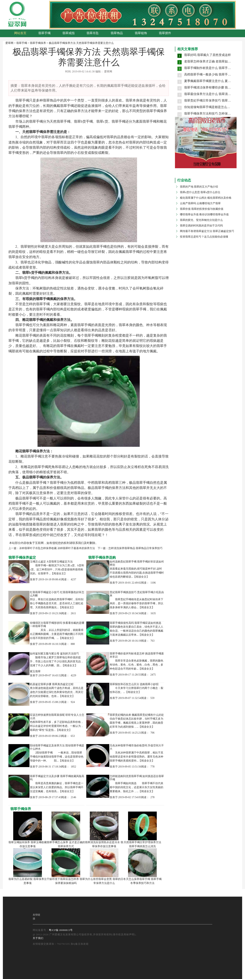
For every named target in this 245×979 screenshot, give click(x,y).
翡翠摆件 (165, 33)
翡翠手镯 (44, 33)
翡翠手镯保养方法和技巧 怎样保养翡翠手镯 (213, 113)
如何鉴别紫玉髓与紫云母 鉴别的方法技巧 (54, 653)
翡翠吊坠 (93, 33)
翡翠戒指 (68, 33)
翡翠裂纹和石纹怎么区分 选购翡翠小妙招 (134, 684)
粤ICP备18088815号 (61, 930)
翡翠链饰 (141, 33)
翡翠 (18, 100)
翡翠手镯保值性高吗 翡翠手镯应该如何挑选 (135, 623)
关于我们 (38, 938)
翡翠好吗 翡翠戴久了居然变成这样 (207, 55)
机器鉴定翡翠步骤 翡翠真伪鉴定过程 (52, 684)
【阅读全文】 (59, 573)
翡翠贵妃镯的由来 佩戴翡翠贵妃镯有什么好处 (137, 714)
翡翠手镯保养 (38, 43)
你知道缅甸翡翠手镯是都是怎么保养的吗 (211, 107)
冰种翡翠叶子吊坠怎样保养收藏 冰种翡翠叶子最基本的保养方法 (57, 548)
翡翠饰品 (117, 33)
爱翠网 (9, 43)
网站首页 (20, 33)
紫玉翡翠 (35, 671)
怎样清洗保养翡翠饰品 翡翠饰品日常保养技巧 (135, 548)
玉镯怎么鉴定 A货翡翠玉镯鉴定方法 (51, 561)
